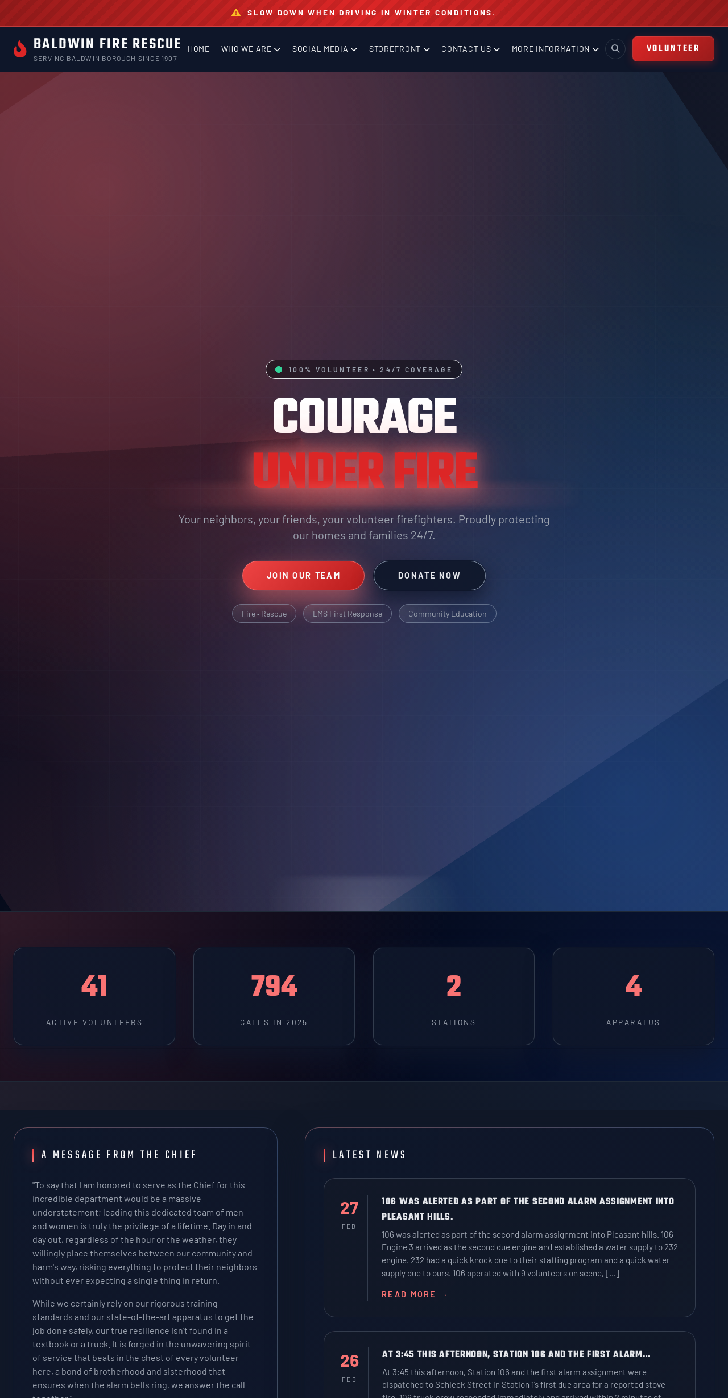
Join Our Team (304, 575)
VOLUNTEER (673, 48)
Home (199, 48)
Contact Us (470, 48)
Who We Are (251, 48)
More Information (555, 48)
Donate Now (429, 575)
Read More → (415, 1294)
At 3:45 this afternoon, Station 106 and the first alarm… (516, 1354)
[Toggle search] (615, 49)
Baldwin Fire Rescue (108, 44)
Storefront (399, 48)
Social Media (325, 48)
